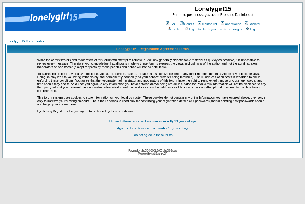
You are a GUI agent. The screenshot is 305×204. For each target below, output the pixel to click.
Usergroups (231, 24)
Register (252, 24)
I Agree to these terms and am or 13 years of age (152, 121)
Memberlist (207, 24)
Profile (174, 29)
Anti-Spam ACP (159, 153)
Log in (252, 29)
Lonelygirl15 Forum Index (26, 41)
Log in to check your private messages (213, 29)
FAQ (171, 24)
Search (187, 24)
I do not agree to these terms (152, 135)
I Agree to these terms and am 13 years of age (153, 128)
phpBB (144, 150)
